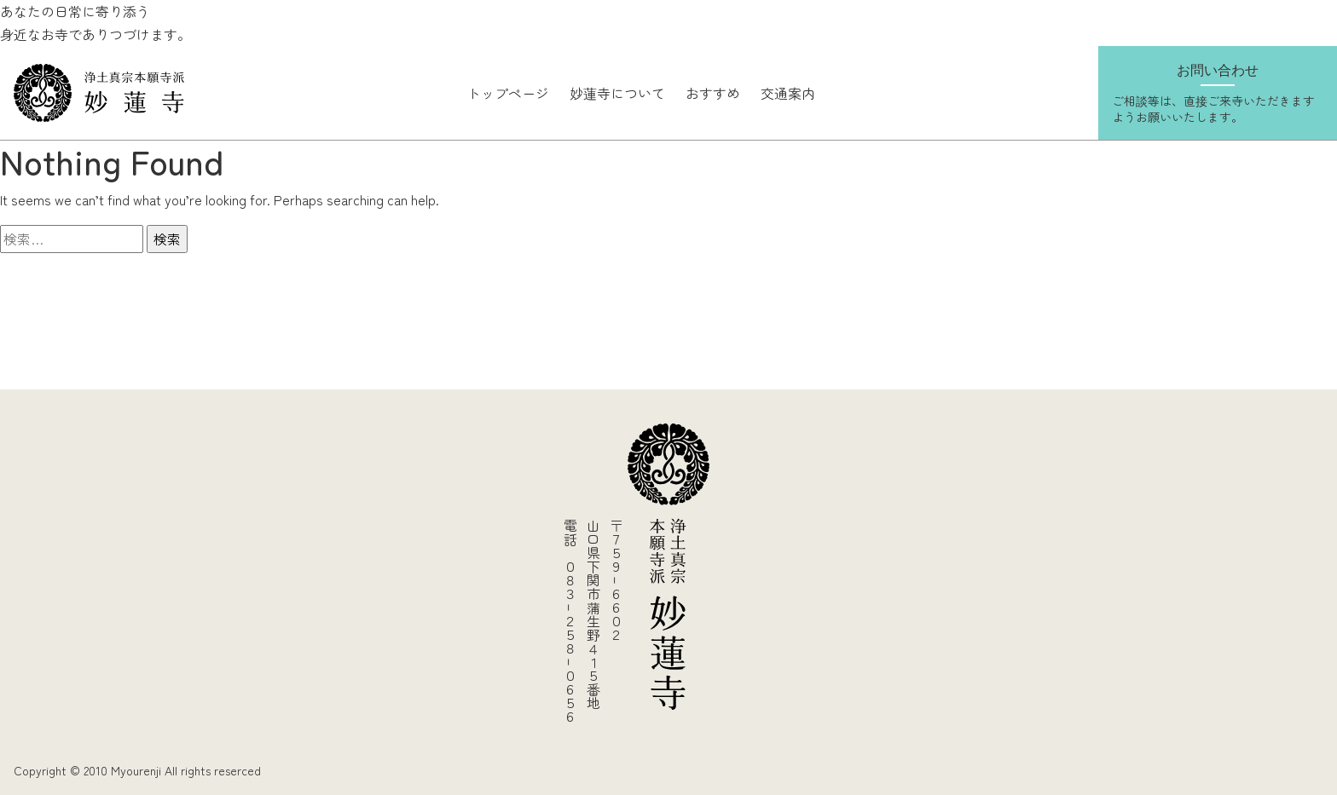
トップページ (508, 93)
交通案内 (788, 93)
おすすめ (713, 93)
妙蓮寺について (617, 93)
